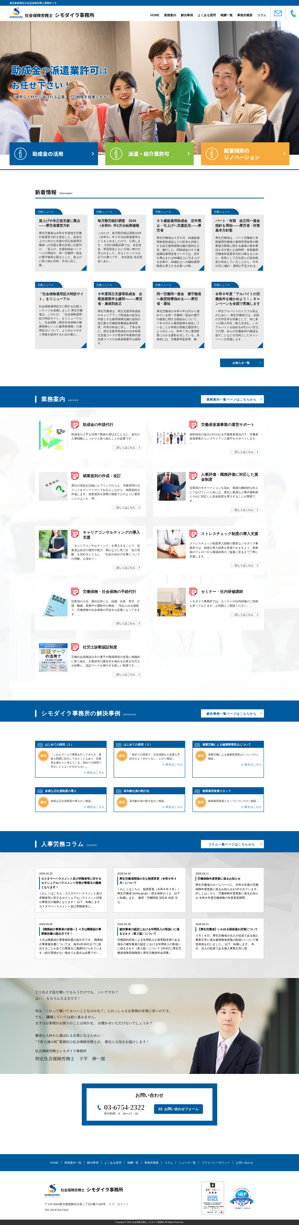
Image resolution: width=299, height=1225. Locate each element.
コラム (261, 15)
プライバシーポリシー (216, 1162)
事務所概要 (244, 15)
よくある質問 (207, 15)
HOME (154, 15)
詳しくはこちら (126, 447)
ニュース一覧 (187, 1162)
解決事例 (187, 15)
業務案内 (170, 15)
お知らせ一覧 (241, 362)
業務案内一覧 (72, 1162)
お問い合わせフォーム (181, 1109)
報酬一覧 (226, 15)
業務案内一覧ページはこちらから (232, 399)
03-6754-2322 (124, 1107)
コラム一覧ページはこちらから (231, 844)
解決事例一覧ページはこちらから (232, 713)
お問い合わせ (244, 1162)
